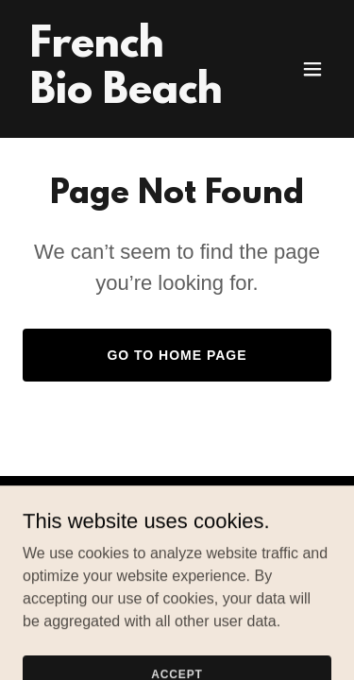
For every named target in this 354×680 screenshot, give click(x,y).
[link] (130, 98)
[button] (312, 69)
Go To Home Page (176, 355)
